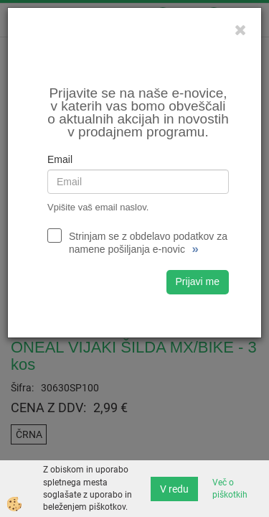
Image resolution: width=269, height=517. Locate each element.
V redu (174, 489)
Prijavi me (198, 281)
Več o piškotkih (229, 489)
